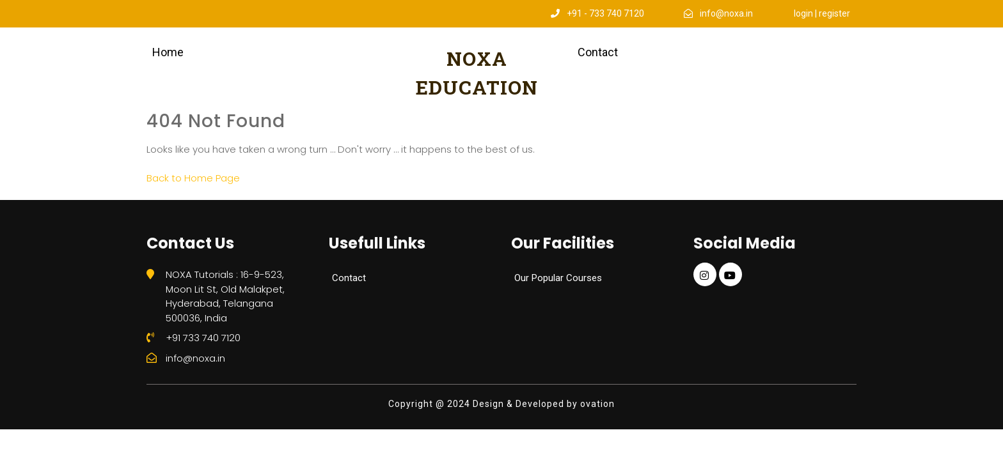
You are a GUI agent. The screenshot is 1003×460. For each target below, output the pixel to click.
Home (168, 52)
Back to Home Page (193, 178)
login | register (822, 13)
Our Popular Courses (558, 278)
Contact (598, 52)
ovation (596, 404)
